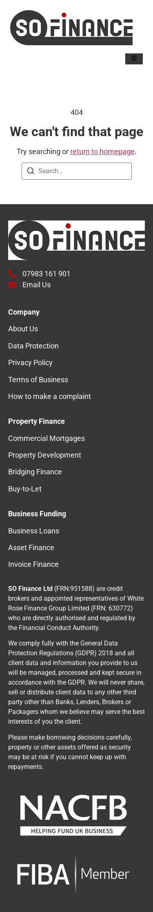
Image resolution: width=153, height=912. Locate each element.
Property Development (44, 455)
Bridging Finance (35, 471)
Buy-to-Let (25, 489)
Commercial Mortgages (46, 438)
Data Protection (33, 345)
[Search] (30, 172)
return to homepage (102, 151)
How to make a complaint (49, 396)
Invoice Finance (33, 564)
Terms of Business (38, 379)
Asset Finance (31, 547)
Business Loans (33, 530)
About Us (23, 328)
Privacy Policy (30, 362)
